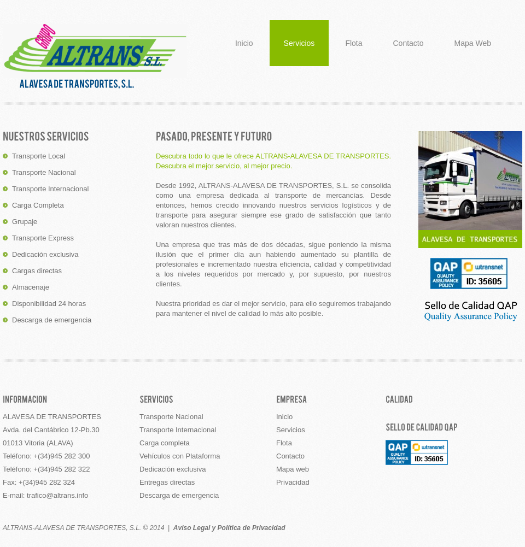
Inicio (244, 43)
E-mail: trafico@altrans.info (45, 495)
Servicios (299, 43)
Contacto (408, 43)
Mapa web (292, 469)
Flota (353, 43)
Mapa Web (472, 43)
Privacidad (293, 482)
